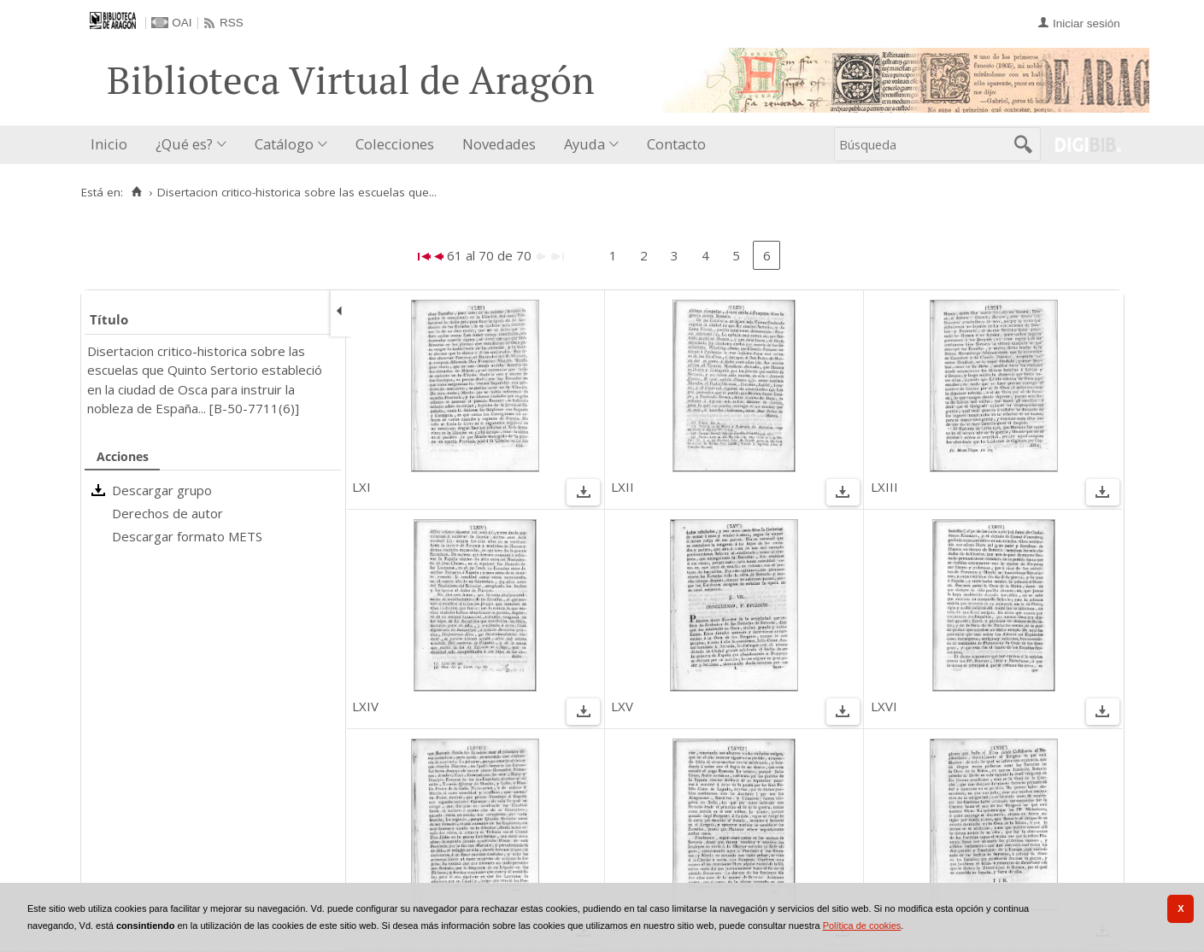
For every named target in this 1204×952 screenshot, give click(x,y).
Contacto (676, 144)
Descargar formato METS (187, 536)
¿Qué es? (184, 144)
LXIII (884, 486)
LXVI (884, 706)
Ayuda (584, 144)
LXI (361, 486)
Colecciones (394, 144)
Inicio (109, 144)
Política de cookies (862, 925)
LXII (622, 486)
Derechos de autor (167, 513)
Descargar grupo (162, 490)
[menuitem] (113, 145)
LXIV (365, 706)
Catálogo (284, 144)
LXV (622, 706)
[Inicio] (137, 192)
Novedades (499, 144)
